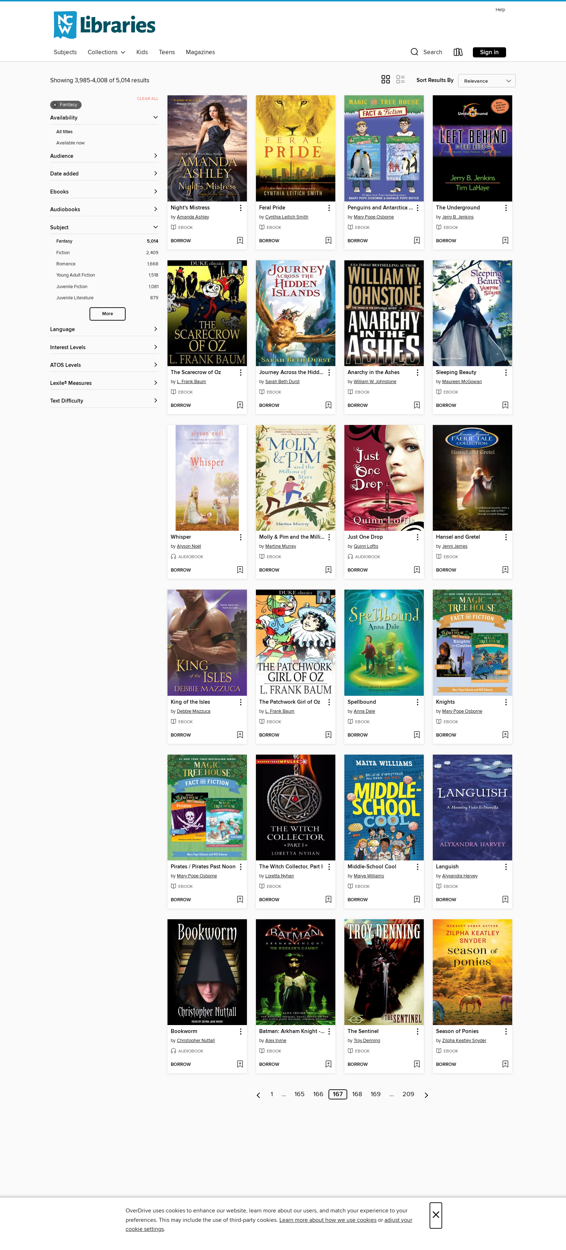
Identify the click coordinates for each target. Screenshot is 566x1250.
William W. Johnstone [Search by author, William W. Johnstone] (375, 382)
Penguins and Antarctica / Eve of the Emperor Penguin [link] (381, 208)
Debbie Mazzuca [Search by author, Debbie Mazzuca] (193, 711)
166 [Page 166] (318, 1094)
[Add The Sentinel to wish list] (416, 1064)
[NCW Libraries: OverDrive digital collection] (104, 25)
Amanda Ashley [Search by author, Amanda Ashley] (193, 217)
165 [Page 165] (300, 1094)
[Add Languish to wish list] (505, 900)
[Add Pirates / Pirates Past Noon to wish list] (239, 900)
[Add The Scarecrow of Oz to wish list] (239, 406)
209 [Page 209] (408, 1094)
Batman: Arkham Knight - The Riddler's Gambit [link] (292, 1031)
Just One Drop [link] (365, 537)
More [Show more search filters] (107, 314)
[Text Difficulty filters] (104, 401)
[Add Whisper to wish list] (239, 570)
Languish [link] (447, 867)
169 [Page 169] (376, 1094)
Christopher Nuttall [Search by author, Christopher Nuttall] (196, 1040)
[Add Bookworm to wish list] (239, 1064)
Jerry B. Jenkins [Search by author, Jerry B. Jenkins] (458, 217)
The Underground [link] (458, 208)
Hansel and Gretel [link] (458, 537)
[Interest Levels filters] (104, 348)
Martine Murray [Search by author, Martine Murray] (280, 546)
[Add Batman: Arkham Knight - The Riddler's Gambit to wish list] (328, 1064)
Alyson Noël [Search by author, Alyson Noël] (189, 546)
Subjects (65, 52)
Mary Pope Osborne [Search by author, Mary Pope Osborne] (374, 217)
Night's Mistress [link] (190, 208)
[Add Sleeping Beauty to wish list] (505, 406)
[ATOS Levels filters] (104, 365)
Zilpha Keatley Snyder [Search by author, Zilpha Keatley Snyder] (464, 1040)
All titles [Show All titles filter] (64, 132)
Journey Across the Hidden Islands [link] (292, 372)
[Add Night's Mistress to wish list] (239, 241)
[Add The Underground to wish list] (505, 241)
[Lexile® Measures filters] (104, 383)
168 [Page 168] (357, 1094)
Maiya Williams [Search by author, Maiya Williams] (369, 876)
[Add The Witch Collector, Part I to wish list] (328, 900)
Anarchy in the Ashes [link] (374, 372)
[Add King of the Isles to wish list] (239, 735)
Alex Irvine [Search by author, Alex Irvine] (275, 1040)
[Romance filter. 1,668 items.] (107, 264)
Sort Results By (435, 80)
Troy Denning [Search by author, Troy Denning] (367, 1040)
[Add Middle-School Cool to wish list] (416, 900)
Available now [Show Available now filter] (70, 143)
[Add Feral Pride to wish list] (328, 241)
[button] (426, 54)
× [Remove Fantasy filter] (55, 105)
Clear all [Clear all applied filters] (147, 98)
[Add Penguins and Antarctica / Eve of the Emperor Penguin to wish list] (416, 241)
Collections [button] (107, 52)
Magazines (200, 52)
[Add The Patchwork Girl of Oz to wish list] (328, 735)
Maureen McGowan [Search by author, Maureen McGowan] (462, 382)
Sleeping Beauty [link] (456, 372)
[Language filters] (104, 330)
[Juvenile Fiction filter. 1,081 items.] (107, 287)
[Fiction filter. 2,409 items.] (107, 253)
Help (500, 10)
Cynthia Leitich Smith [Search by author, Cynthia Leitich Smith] (286, 217)
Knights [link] (445, 702)
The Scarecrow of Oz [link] (196, 372)
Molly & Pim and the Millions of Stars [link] (292, 537)
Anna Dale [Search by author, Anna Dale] (364, 711)
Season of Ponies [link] (457, 1031)
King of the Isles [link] (190, 702)
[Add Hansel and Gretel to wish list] (505, 570)
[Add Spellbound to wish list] (416, 735)
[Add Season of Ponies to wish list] (505, 1064)
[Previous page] (259, 1094)
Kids (142, 52)
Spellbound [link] (362, 702)
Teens (167, 52)
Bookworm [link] (184, 1031)
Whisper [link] (181, 537)
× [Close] (435, 1215)
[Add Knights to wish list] (505, 735)
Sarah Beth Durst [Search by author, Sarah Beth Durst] (282, 382)
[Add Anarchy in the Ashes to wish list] (416, 406)
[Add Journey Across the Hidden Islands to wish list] (328, 406)
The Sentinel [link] (363, 1031)
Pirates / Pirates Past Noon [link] (203, 867)
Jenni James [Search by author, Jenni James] (454, 546)
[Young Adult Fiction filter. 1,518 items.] (107, 275)
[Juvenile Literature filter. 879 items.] (107, 298)
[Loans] (458, 54)
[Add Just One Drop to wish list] (416, 570)
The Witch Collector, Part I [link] (291, 867)
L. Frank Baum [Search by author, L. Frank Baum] (191, 382)
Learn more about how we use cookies (327, 1220)
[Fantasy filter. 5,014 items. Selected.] (107, 241)
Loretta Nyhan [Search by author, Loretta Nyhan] (279, 876)
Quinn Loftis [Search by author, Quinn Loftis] (366, 546)
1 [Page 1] (272, 1094)
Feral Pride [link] (272, 208)
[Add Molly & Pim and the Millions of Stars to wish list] (328, 570)
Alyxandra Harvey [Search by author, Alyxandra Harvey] (460, 876)
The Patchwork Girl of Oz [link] (289, 702)
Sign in (489, 52)
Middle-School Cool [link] (372, 867)
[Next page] (426, 1094)
